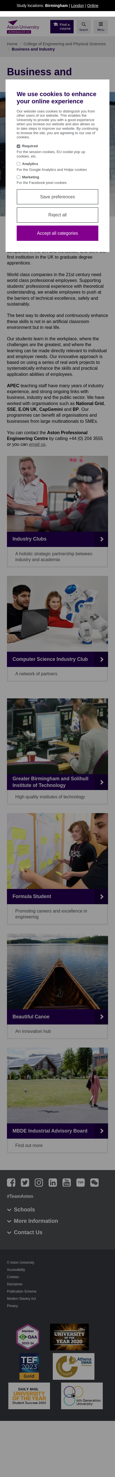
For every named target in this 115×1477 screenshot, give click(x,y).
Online (92, 5)
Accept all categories (57, 233)
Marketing (30, 177)
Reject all (57, 215)
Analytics (30, 164)
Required (30, 146)
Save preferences (57, 196)
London (77, 5)
